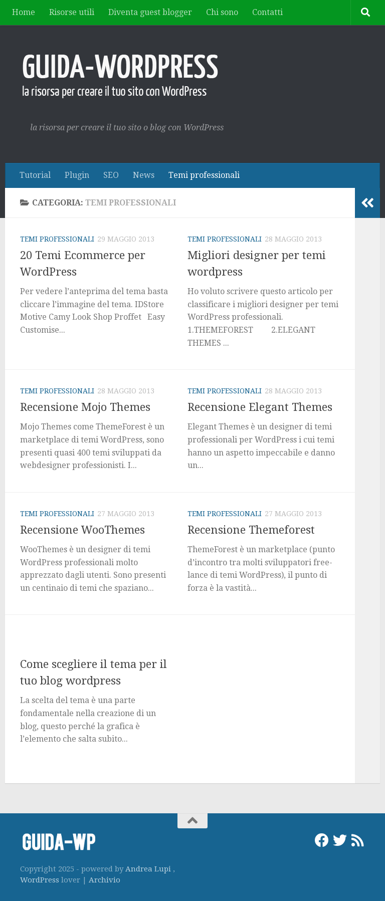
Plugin (77, 175)
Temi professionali (204, 175)
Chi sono (222, 12)
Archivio (104, 879)
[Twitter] (340, 840)
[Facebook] (322, 840)
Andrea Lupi (148, 868)
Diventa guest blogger (150, 12)
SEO (111, 175)
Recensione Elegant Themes (259, 407)
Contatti (267, 12)
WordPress (39, 879)
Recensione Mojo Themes (85, 407)
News (143, 175)
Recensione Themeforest (251, 530)
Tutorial (35, 175)
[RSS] (358, 840)
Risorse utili (71, 12)
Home (23, 12)
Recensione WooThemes (82, 530)
